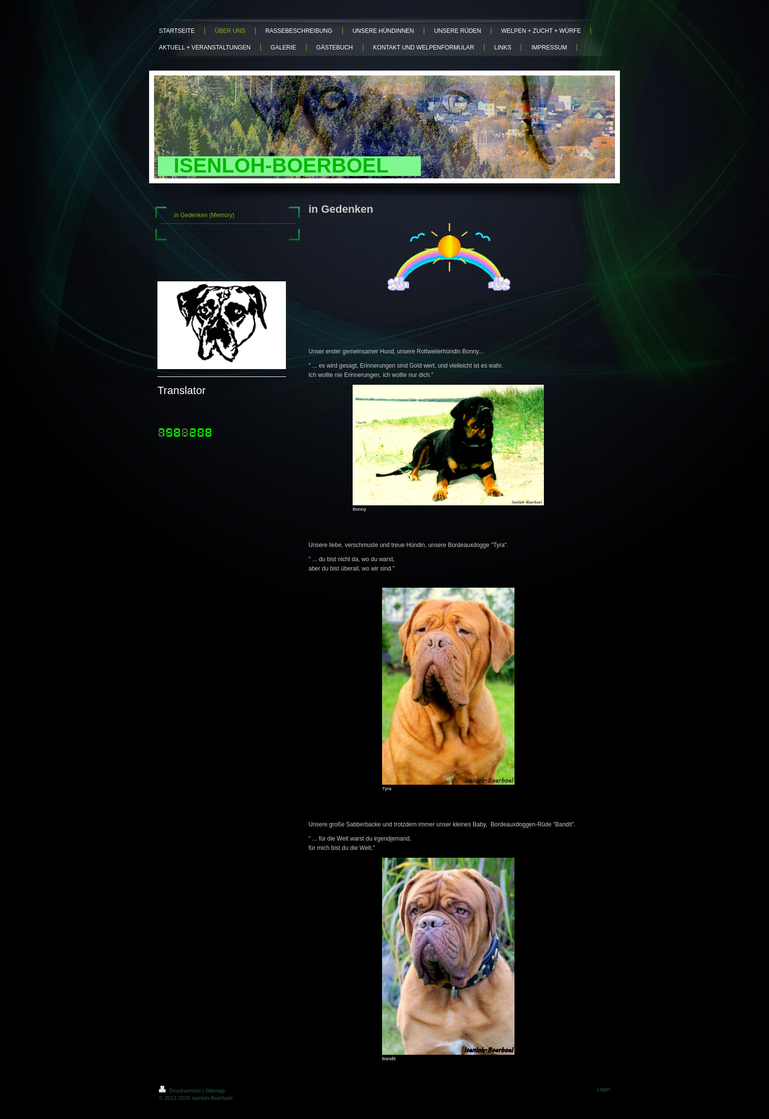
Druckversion (180, 1091)
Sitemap (215, 1091)
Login (603, 1089)
